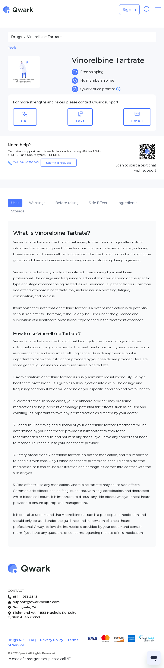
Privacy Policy (51, 640)
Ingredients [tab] (127, 203)
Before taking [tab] (67, 203)
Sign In (129, 9)
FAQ (32, 640)
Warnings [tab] (37, 203)
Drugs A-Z (16, 640)
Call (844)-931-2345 (23, 162)
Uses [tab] (15, 203)
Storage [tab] (18, 211)
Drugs (16, 37)
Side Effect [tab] (98, 203)
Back (12, 48)
